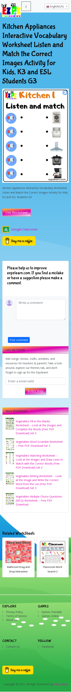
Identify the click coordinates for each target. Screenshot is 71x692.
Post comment (19, 340)
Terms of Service (16, 616)
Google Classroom (19, 229)
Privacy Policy (14, 612)
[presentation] (37, 329)
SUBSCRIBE (35, 391)
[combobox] (57, 6)
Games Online (50, 616)
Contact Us (13, 646)
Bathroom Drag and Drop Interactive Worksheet (18, 571)
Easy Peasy (61, 684)
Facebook (48, 646)
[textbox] (57, 6)
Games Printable (52, 612)
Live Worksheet (16, 212)
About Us (11, 620)
